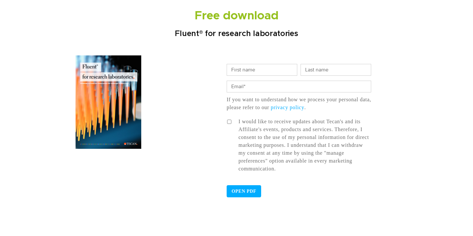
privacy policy (287, 107)
